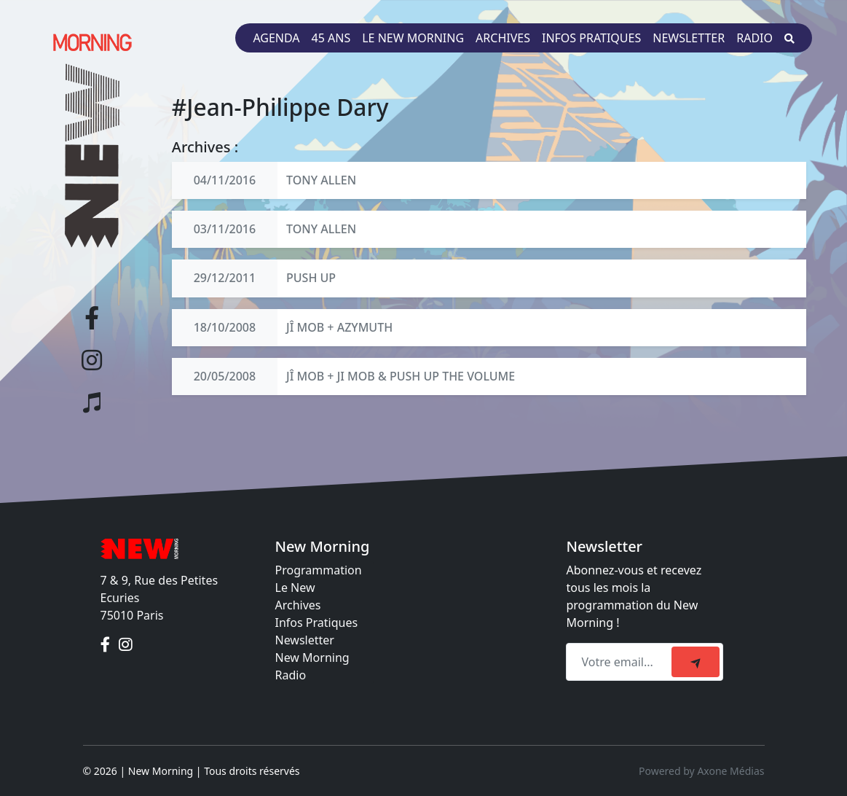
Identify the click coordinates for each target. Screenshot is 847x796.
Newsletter (689, 38)
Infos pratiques (591, 38)
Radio (754, 38)
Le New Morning (413, 38)
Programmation (318, 570)
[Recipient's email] (621, 662)
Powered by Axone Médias (701, 771)
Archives (503, 38)
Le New (295, 588)
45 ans (331, 38)
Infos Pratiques (316, 622)
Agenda (276, 38)
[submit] (695, 662)
